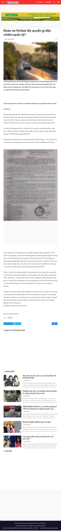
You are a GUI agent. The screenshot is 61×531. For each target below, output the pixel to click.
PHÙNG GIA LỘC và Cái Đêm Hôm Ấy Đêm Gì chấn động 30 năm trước (40, 393)
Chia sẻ (55, 324)
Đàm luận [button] (9, 324)
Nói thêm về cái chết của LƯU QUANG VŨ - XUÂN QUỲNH (40, 377)
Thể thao (48, 2)
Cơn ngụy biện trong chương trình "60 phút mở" (38, 438)
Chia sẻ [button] (18, 324)
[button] (54, 2)
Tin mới (8, 452)
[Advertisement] (30, 234)
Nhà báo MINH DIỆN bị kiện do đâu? (37, 422)
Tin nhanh (40, 2)
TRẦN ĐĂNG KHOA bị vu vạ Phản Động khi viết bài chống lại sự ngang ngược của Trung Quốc (40, 408)
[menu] (2, 2)
